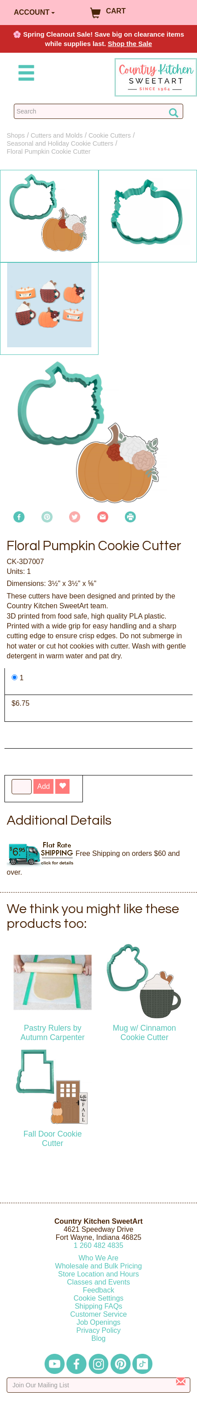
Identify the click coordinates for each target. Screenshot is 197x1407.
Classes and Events (98, 1282)
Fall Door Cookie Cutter (52, 1138)
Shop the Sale (130, 43)
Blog (98, 1338)
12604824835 (98, 1245)
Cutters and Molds (57, 135)
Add (43, 786)
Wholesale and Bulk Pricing (98, 1266)
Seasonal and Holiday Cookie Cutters (60, 143)
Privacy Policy (98, 1330)
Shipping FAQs (99, 1306)
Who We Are (98, 1258)
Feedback (98, 1290)
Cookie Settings (98, 1298)
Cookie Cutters (109, 135)
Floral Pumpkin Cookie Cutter (48, 151)
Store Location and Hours (98, 1274)
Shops (16, 135)
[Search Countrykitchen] (98, 111)
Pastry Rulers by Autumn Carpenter (53, 1033)
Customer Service (98, 1314)
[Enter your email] (98, 1385)
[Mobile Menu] (24, 74)
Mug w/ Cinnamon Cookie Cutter (144, 1033)
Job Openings (99, 1322)
